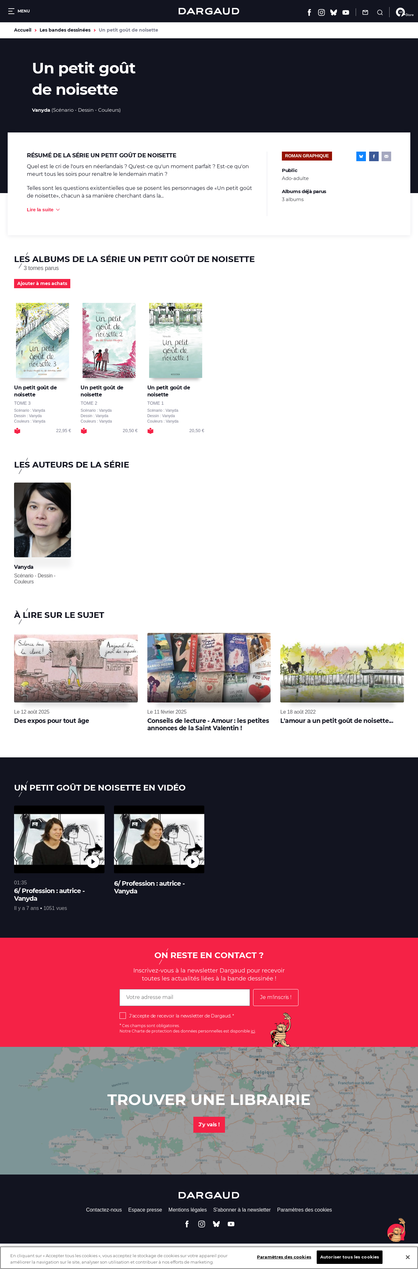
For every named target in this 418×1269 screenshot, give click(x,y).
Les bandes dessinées (65, 30)
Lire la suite (40, 209)
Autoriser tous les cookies (349, 1261)
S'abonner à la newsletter (242, 1210)
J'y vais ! (209, 1125)
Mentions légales (187, 1210)
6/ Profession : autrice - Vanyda (49, 894)
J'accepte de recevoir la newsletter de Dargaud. (180, 1016)
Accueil (22, 30)
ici (253, 1031)
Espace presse (145, 1210)
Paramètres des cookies (304, 1210)
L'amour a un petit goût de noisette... (336, 721)
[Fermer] (408, 1262)
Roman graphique (307, 155)
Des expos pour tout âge (51, 721)
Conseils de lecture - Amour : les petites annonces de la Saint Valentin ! (208, 724)
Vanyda (41, 110)
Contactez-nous (104, 1210)
